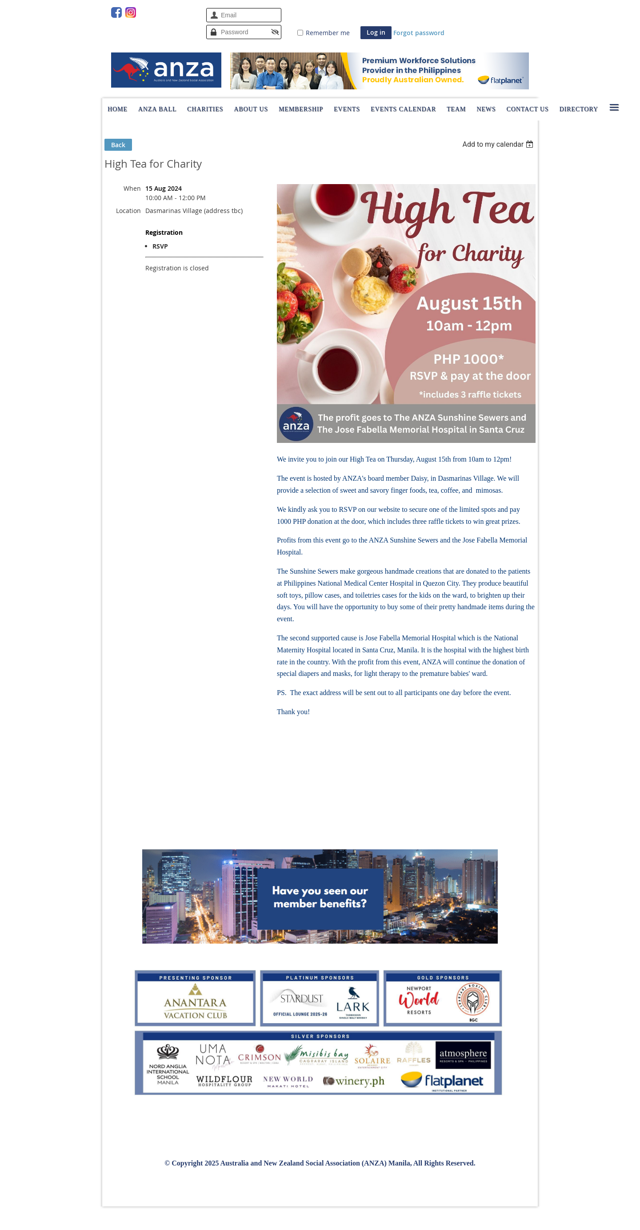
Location (128, 210)
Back (118, 145)
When (132, 188)
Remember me (328, 32)
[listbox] (499, 144)
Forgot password (418, 32)
